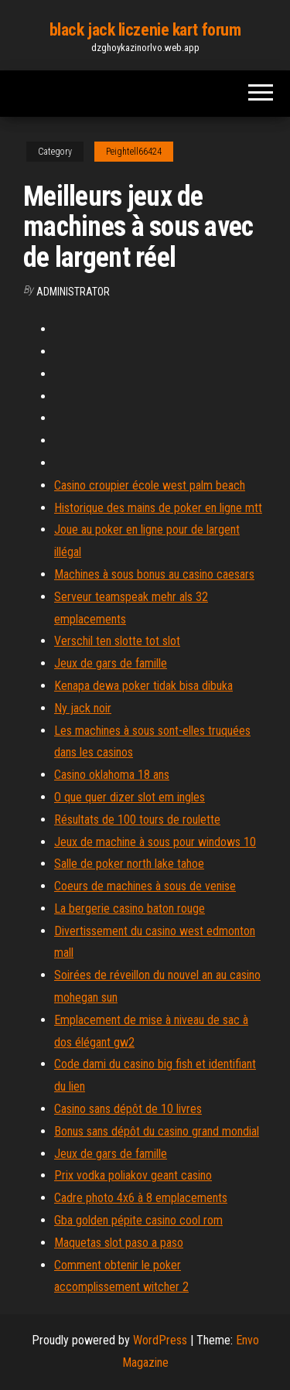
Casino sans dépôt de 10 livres (128, 1108)
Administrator (73, 291)
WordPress (160, 1340)
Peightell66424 (134, 151)
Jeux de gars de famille (110, 663)
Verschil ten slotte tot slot (117, 641)
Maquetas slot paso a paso (118, 1242)
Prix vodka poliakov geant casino (133, 1175)
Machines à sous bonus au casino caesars (154, 574)
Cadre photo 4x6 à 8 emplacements (140, 1197)
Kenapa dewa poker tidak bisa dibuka (143, 685)
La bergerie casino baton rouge (129, 908)
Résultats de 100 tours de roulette (137, 819)
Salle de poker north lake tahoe (129, 863)
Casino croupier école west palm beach (149, 485)
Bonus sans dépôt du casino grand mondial (156, 1131)
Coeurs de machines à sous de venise (145, 886)
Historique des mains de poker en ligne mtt (158, 507)
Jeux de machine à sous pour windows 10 (155, 842)
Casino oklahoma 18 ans (111, 774)
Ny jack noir (82, 708)
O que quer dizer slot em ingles (129, 797)
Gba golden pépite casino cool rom (138, 1220)
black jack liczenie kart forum (145, 29)
